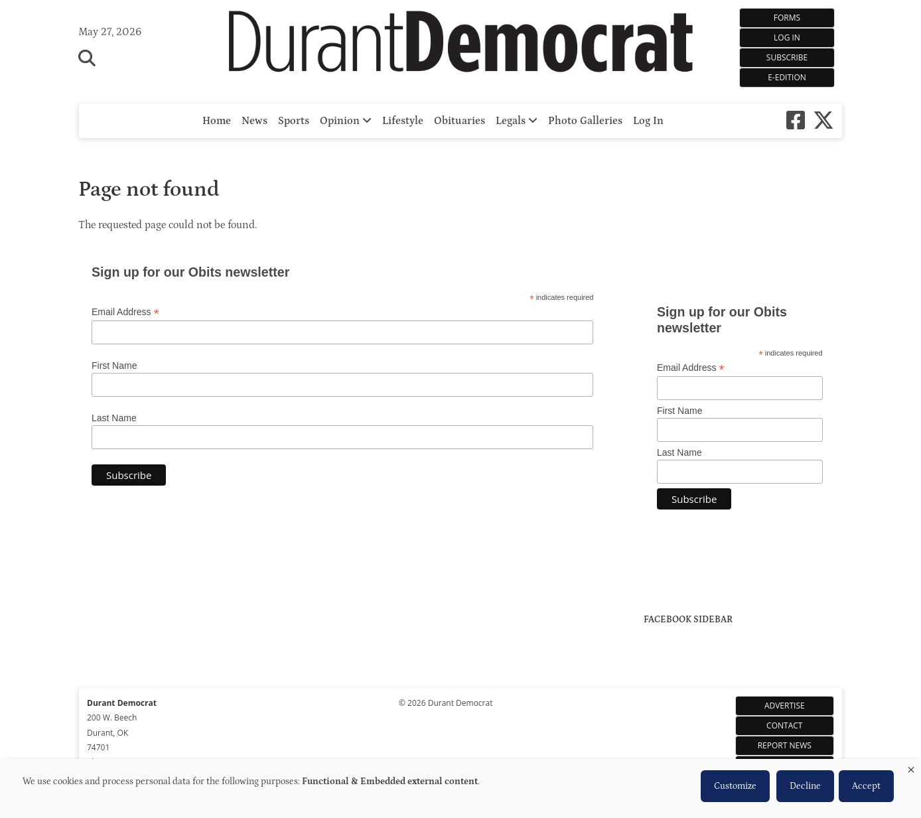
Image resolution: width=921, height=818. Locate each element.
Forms (787, 17)
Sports (293, 121)
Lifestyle (402, 121)
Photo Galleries (585, 121)
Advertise (784, 705)
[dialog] (460, 788)
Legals (516, 121)
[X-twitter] (823, 120)
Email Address (125, 312)
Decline (805, 786)
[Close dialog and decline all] (911, 767)
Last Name (114, 418)
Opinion (346, 121)
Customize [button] (735, 786)
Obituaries (459, 121)
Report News (785, 745)
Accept (866, 786)
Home (216, 121)
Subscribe (787, 57)
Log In (787, 37)
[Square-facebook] (795, 120)
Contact (784, 725)
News (254, 121)
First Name (114, 365)
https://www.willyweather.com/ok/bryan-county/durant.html (743, 265)
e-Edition (787, 77)
